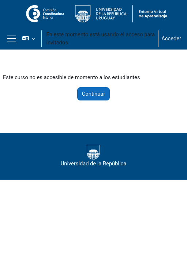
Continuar (93, 94)
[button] (29, 38)
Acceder (171, 38)
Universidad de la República (93, 156)
